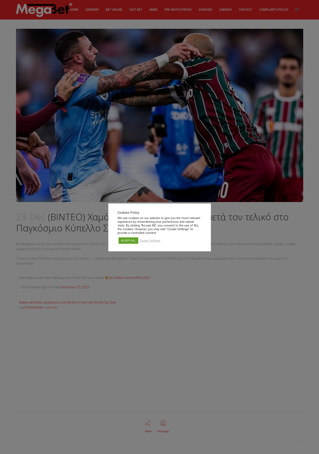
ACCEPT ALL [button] (128, 240)
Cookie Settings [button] (149, 241)
